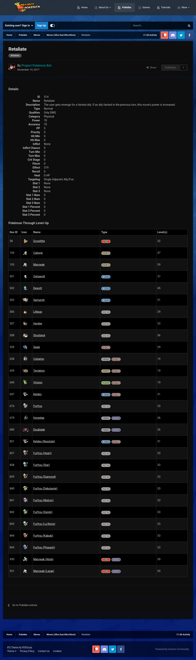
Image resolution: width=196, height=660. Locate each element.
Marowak (39, 264)
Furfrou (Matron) (43, 500)
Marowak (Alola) (43, 559)
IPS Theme (12, 647)
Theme (11, 651)
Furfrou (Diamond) (44, 476)
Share (151, 67)
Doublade (39, 429)
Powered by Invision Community (172, 649)
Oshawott (39, 276)
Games (166, 9)
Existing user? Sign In (19, 25)
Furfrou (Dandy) (43, 512)
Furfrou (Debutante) (45, 488)
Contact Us (44, 651)
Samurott (39, 300)
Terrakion (39, 370)
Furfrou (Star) (41, 465)
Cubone (38, 252)
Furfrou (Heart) (42, 453)
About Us (124, 9)
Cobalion (38, 358)
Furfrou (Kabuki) (43, 535)
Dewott (37, 288)
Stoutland (39, 335)
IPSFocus (27, 647)
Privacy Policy (27, 651)
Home (104, 9)
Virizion (38, 382)
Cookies (57, 651)
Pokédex (147, 9)
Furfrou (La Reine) (44, 523)
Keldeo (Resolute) (44, 441)
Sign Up (41, 25)
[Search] (144, 25)
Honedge (38, 417)
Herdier (37, 323)
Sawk (36, 347)
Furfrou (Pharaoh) (44, 547)
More (184, 9)
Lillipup (37, 311)
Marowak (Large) (43, 571)
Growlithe (39, 241)
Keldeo (37, 394)
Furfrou (37, 406)
